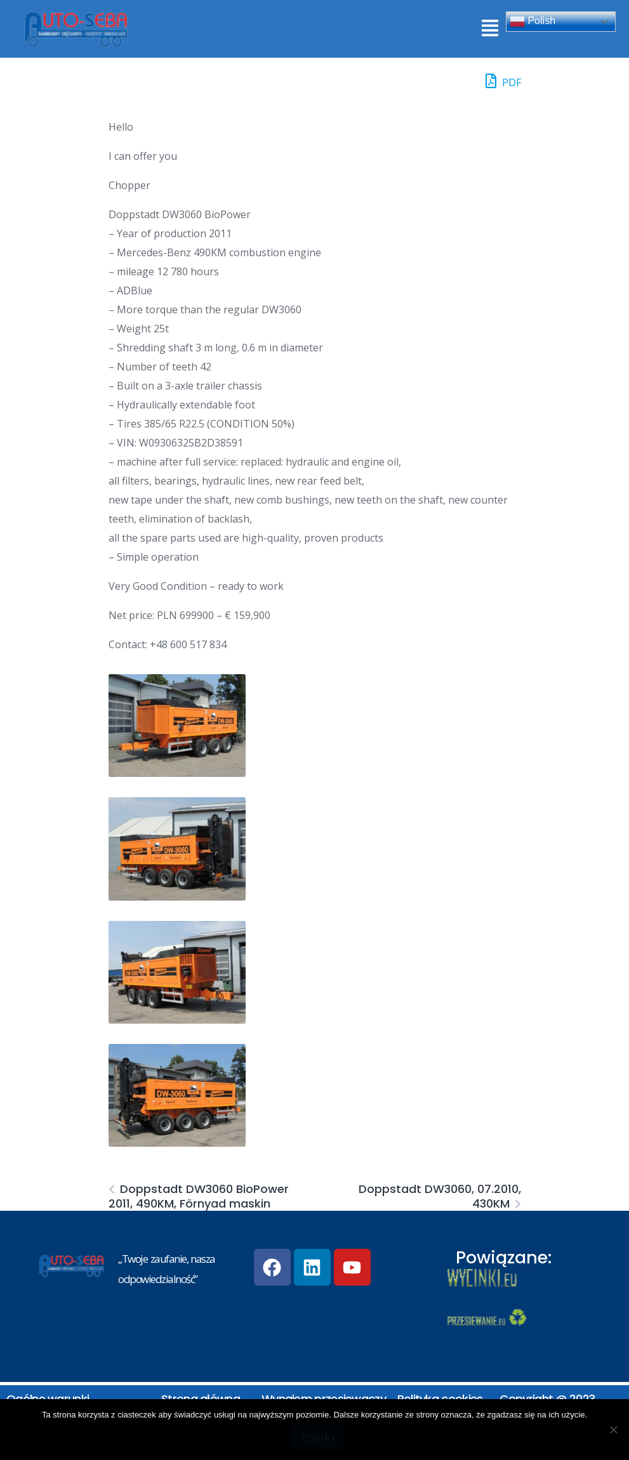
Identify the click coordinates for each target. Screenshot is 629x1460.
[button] (489, 28)
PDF (503, 81)
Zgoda (317, 1437)
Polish (532, 21)
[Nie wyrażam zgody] (613, 1429)
